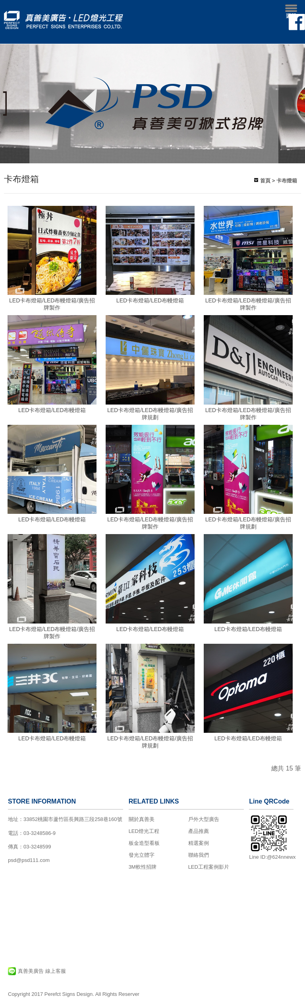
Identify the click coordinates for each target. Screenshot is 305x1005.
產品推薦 (198, 831)
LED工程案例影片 (208, 867)
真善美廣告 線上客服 (37, 971)
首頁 (265, 181)
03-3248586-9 (39, 833)
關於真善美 (141, 819)
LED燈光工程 (144, 831)
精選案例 (198, 843)
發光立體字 (141, 855)
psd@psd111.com (29, 860)
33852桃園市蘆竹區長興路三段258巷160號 (72, 819)
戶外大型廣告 (203, 819)
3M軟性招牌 (142, 867)
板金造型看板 (144, 843)
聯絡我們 (198, 855)
